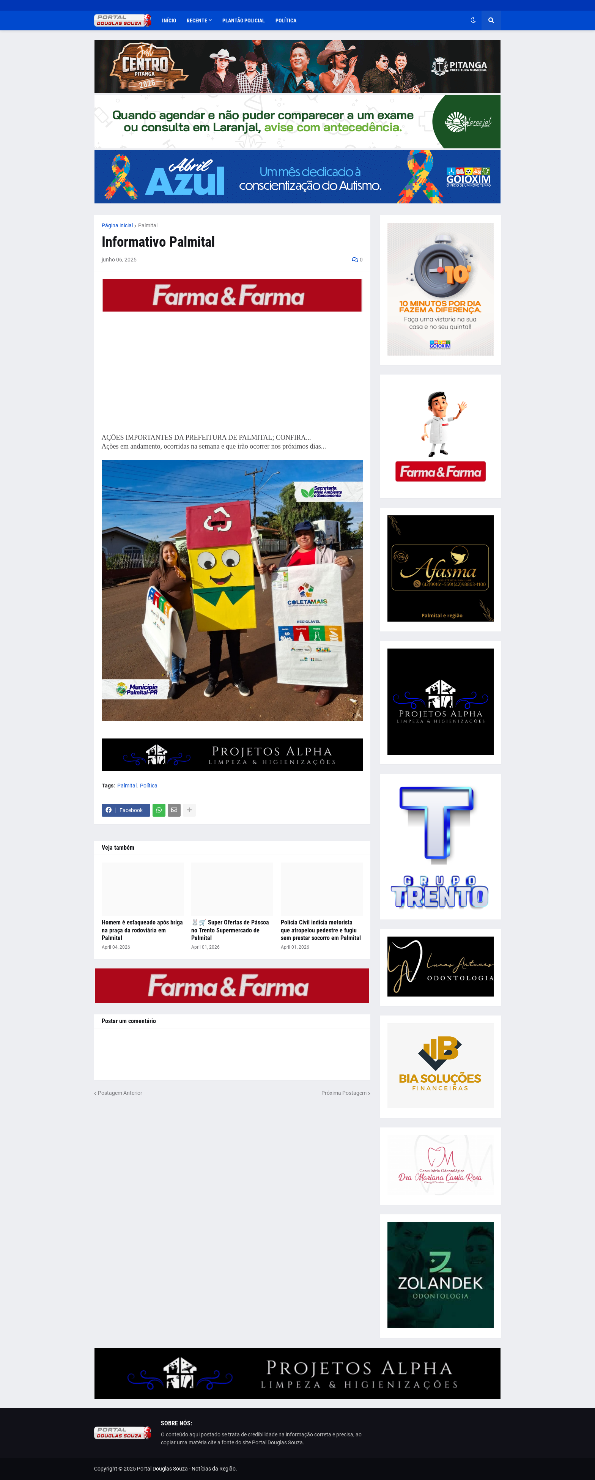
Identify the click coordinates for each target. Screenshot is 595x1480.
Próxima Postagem (344, 1093)
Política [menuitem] (285, 20)
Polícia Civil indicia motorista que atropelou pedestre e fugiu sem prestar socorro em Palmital (321, 930)
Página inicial (117, 225)
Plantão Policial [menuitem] (243, 20)
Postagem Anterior (120, 1093)
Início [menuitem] (169, 20)
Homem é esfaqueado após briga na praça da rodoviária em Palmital (142, 930)
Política (148, 785)
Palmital (147, 225)
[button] (473, 20)
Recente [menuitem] (197, 20)
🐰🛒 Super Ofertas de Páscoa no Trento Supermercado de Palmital (230, 930)
